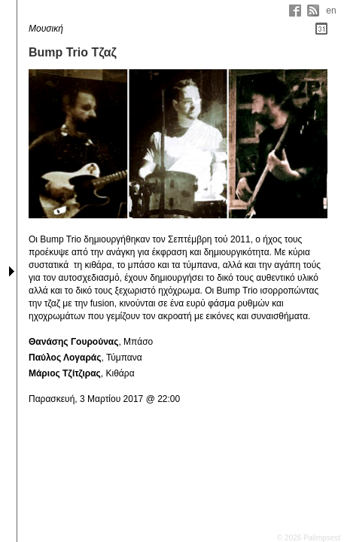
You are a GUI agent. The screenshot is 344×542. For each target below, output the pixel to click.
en (331, 10)
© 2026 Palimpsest (308, 538)
